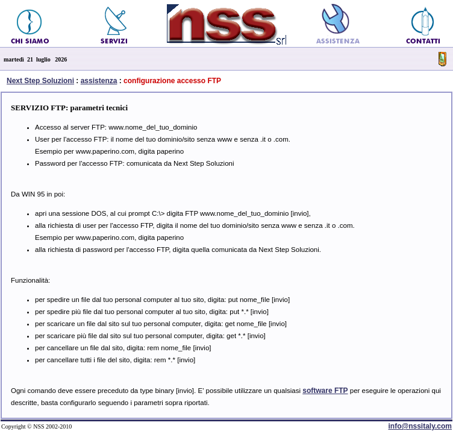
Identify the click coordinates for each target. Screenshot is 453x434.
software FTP (325, 390)
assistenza (99, 81)
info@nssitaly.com (420, 426)
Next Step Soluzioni (40, 81)
